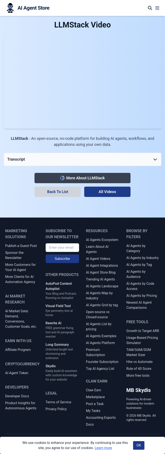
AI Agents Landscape (102, 286)
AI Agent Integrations (102, 266)
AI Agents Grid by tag (102, 305)
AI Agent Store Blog (101, 272)
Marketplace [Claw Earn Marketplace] (95, 397)
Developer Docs (17, 396)
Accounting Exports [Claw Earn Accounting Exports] (101, 418)
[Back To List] (57, 192)
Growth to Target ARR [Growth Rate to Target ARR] (142, 331)
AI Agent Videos (98, 259)
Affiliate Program (18, 350)
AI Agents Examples (101, 336)
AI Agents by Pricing (141, 296)
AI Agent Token (16, 373)
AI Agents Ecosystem (102, 240)
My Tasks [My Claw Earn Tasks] (93, 411)
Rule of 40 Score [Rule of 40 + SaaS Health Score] (138, 369)
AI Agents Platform (100, 343)
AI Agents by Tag (139, 265)
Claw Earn (93, 390)
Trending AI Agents (100, 279)
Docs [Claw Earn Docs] (90, 424)
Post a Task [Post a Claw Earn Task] (95, 404)
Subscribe (62, 259)
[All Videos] (107, 192)
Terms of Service (58, 402)
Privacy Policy (56, 409)
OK (138, 445)
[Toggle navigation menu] (157, 8)
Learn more (103, 448)
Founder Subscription (102, 362)
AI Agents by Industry (142, 258)
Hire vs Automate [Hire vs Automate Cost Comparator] (139, 362)
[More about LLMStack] (82, 178)
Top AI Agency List (100, 369)
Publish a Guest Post (21, 246)
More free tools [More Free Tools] (138, 375)
